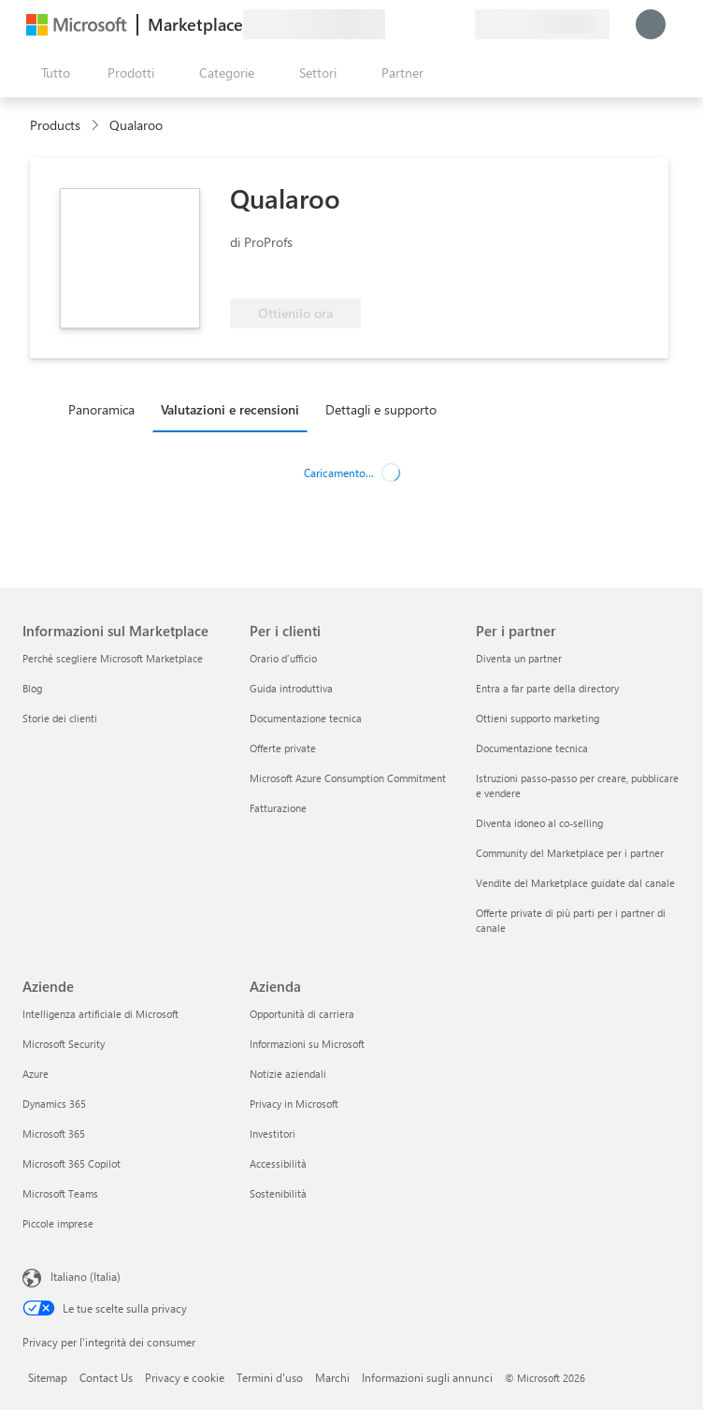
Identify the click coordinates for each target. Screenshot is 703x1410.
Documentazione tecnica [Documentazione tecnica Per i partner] (532, 748)
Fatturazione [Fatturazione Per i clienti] (278, 808)
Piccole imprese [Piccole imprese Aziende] (57, 1223)
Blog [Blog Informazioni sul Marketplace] (32, 688)
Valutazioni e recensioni (230, 409)
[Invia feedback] (392, 24)
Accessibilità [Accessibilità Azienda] (278, 1163)
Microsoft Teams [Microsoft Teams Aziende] (60, 1193)
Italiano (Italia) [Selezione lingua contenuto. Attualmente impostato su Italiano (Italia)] (85, 1276)
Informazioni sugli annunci (427, 1377)
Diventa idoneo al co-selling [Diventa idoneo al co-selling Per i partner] (539, 823)
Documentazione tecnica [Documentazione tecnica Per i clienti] (306, 718)
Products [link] (55, 125)
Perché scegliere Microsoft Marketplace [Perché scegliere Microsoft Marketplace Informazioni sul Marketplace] (112, 658)
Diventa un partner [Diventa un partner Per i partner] (519, 658)
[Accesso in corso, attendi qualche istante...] (650, 24)
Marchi (332, 1377)
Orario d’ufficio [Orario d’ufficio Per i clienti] (283, 658)
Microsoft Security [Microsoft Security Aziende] (63, 1044)
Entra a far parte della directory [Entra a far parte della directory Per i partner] (547, 688)
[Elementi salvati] (437, 24)
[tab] (106, 408)
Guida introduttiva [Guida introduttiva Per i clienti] (291, 688)
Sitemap (47, 1377)
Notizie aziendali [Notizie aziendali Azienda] (288, 1074)
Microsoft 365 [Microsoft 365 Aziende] (53, 1134)
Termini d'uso (270, 1377)
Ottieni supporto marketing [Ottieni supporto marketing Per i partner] (537, 718)
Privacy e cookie (184, 1377)
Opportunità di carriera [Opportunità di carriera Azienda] (302, 1014)
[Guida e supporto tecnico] (415, 24)
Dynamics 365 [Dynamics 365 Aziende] (54, 1104)
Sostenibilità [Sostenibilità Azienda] (278, 1193)
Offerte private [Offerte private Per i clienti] (283, 748)
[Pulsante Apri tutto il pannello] (52, 73)
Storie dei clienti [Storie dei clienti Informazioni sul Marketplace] (59, 718)
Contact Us (106, 1377)
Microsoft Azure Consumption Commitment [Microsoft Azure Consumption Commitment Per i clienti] (348, 778)
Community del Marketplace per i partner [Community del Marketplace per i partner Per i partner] (570, 853)
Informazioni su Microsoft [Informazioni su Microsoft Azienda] (307, 1044)
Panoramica (101, 409)
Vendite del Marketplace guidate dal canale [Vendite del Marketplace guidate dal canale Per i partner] (575, 883)
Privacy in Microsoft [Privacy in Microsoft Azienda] (294, 1104)
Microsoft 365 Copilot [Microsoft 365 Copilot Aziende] (71, 1163)
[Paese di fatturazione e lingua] (542, 24)
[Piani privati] (459, 24)
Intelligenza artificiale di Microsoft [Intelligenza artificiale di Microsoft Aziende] (100, 1014)
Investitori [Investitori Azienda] (272, 1134)
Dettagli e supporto (381, 409)
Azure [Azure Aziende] (35, 1074)
